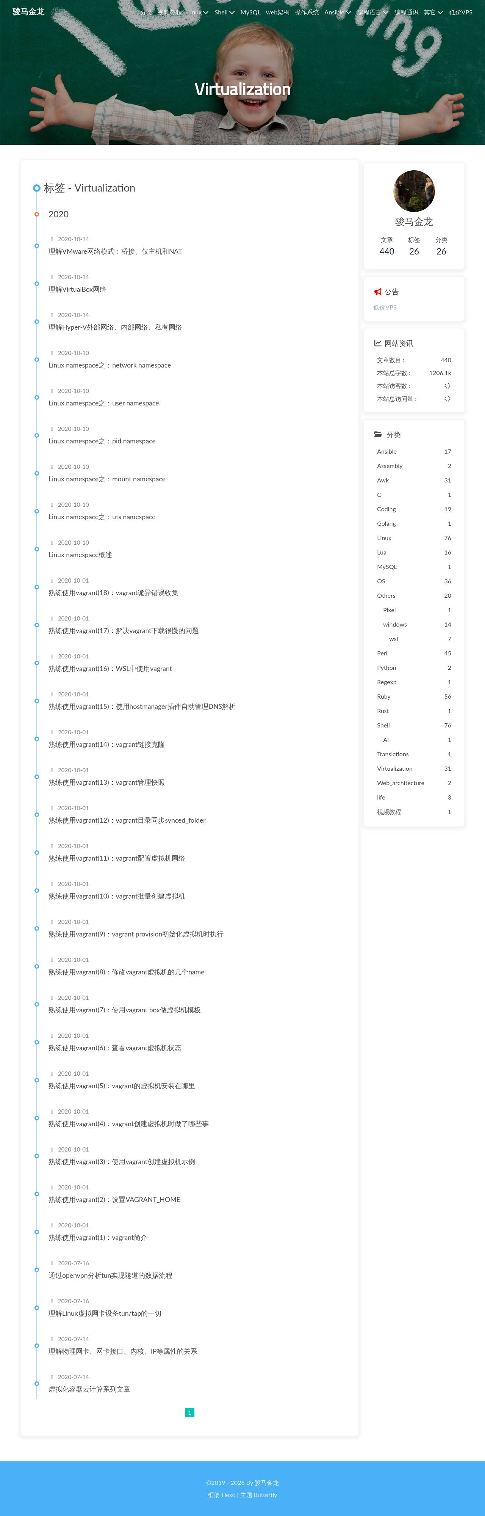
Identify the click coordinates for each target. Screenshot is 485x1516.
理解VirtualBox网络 (81, 298)
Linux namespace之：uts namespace (105, 525)
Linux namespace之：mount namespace (110, 488)
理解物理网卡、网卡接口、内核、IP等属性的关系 (126, 1360)
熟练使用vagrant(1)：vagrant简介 (101, 1246)
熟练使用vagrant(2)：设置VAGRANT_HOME (118, 1208)
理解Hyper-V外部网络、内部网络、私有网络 (119, 336)
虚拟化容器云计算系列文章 (93, 1398)
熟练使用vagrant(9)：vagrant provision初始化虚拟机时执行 (139, 943)
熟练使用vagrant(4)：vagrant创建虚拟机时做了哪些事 (132, 1132)
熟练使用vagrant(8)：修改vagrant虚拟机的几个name (130, 981)
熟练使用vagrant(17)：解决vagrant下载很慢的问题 (127, 639)
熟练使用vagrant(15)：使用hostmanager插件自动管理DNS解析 (145, 715)
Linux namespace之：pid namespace (105, 450)
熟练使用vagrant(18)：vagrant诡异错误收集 (117, 601)
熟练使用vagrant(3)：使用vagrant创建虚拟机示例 (125, 1170)
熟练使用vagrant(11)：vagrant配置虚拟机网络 (120, 867)
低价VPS (375, 311)
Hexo (229, 1494)
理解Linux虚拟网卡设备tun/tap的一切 (108, 1322)
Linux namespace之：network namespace (113, 374)
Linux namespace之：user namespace (107, 412)
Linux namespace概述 (84, 563)
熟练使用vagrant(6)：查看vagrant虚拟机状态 (118, 1056)
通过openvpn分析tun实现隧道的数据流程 (114, 1284)
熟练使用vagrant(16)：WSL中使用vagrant (113, 677)
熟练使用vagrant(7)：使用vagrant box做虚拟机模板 (128, 1019)
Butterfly (265, 1494)
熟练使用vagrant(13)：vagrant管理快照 (110, 791)
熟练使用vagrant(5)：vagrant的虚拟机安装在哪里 (125, 1094)
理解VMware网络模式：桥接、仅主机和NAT (118, 260)
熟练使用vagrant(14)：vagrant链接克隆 (110, 753)
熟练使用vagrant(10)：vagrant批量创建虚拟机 (120, 905)
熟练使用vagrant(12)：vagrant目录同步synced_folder (130, 829)
